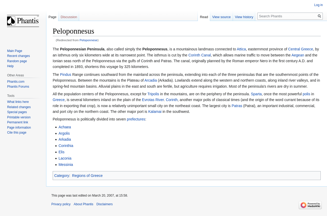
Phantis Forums (18, 86)
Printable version (18, 117)
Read (204, 17)
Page (52, 17)
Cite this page (16, 132)
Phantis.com (15, 81)
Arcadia (150, 80)
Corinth (172, 100)
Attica (241, 49)
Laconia (64, 158)
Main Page (14, 51)
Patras (237, 106)
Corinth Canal (199, 55)
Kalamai (155, 111)
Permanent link (17, 122)
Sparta (256, 94)
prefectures (136, 119)
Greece (59, 100)
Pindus (65, 74)
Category (61, 175)
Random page (17, 61)
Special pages (17, 112)
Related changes (19, 107)
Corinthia (65, 146)
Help (10, 66)
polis (306, 94)
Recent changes (18, 56)
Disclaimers (104, 204)
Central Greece (300, 49)
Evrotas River (153, 100)
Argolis (64, 133)
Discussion (69, 17)
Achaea (64, 127)
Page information (19, 127)
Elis (61, 152)
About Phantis (83, 204)
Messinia (65, 164)
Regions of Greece (87, 175)
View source (221, 17)
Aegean (297, 55)
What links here (18, 102)
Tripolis (153, 94)
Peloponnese (89, 40)
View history (244, 17)
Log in (318, 5)
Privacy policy (60, 204)
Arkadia (64, 139)
